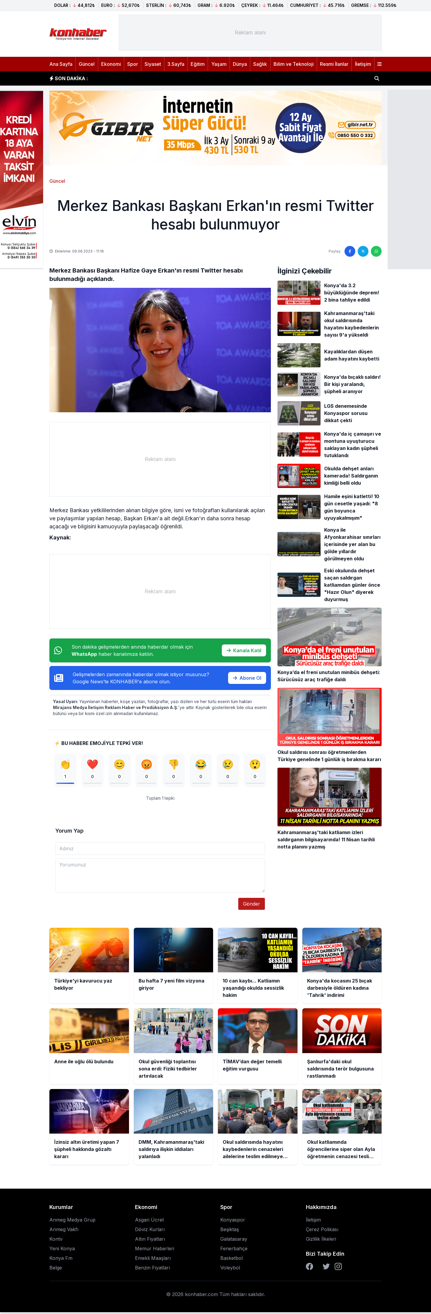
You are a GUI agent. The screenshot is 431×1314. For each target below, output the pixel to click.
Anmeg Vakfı (63, 1231)
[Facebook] (309, 1268)
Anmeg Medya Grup (72, 1222)
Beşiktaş (229, 1231)
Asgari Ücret (149, 1222)
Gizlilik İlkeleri (321, 1241)
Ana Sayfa (60, 64)
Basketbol (231, 1260)
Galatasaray (233, 1241)
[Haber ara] (377, 78)
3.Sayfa (175, 64)
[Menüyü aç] (379, 64)
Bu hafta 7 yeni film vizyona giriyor (139, 78)
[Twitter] (326, 1268)
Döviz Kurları (150, 1231)
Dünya (240, 64)
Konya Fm (60, 1260)
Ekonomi (111, 64)
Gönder (251, 906)
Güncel (87, 64)
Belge (55, 1269)
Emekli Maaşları (153, 1260)
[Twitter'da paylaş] (363, 251)
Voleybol (230, 1269)
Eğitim (198, 64)
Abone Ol (247, 678)
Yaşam (219, 64)
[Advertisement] (250, 33)
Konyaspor (232, 1222)
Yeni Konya (62, 1250)
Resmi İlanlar (334, 64)
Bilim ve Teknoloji (294, 64)
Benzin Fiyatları (152, 1269)
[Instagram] (338, 1268)
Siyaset (153, 64)
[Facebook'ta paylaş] (350, 251)
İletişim (363, 64)
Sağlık (260, 64)
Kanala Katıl (244, 650)
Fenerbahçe (234, 1250)
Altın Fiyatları (150, 1241)
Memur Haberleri (154, 1250)
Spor (132, 64)
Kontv (56, 1241)
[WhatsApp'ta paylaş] (376, 251)
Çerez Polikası (322, 1231)
